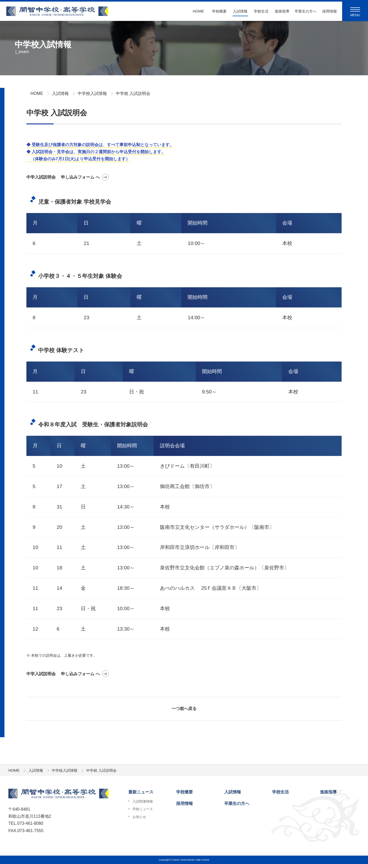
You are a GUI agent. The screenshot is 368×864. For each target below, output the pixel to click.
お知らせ (139, 817)
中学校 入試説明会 (133, 93)
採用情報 (329, 11)
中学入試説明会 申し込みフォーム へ (63, 177)
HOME (37, 93)
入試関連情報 (143, 801)
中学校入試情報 (92, 93)
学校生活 (261, 11)
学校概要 (219, 11)
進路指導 (282, 11)
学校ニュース (143, 809)
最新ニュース (140, 792)
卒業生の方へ (304, 11)
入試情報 (240, 11)
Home (198, 11)
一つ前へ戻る (184, 708)
